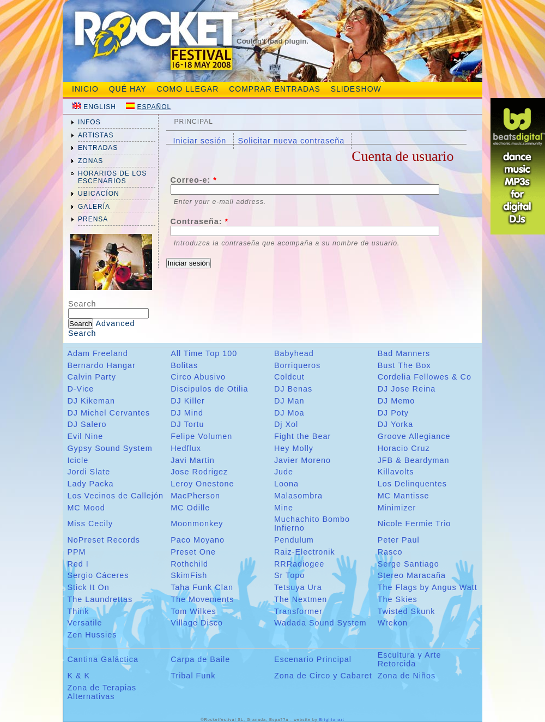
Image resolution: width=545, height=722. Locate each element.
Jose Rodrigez (199, 471)
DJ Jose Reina (407, 388)
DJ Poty (393, 412)
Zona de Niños (407, 675)
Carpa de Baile (200, 659)
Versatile (84, 622)
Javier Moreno (302, 460)
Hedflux (186, 448)
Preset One (193, 551)
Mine (283, 507)
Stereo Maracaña (412, 575)
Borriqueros (297, 365)
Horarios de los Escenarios (112, 177)
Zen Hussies (92, 634)
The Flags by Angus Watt (427, 587)
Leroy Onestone (202, 483)
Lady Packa (90, 483)
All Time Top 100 (204, 353)
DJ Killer (188, 400)
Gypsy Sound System (109, 448)
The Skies (397, 599)
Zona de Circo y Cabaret (323, 675)
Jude (283, 471)
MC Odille (190, 507)
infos (89, 122)
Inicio (85, 89)
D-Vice (80, 388)
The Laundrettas (99, 599)
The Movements (202, 599)
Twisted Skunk (406, 611)
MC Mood (86, 507)
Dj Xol (286, 424)
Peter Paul (399, 540)
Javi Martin (193, 460)
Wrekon (393, 622)
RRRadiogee (299, 563)
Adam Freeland (97, 353)
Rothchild (189, 563)
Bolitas (184, 365)
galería (94, 206)
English (99, 107)
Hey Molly (293, 448)
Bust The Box (404, 365)
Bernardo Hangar (101, 365)
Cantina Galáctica (102, 659)
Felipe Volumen (201, 436)
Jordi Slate (88, 471)
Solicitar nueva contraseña (291, 140)
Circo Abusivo (198, 376)
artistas (96, 135)
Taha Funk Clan (202, 587)
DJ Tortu (187, 424)
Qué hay (128, 89)
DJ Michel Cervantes (108, 412)
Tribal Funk (193, 675)
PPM (76, 551)
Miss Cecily (90, 523)
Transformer (298, 611)
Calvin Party (91, 376)
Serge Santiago (408, 563)
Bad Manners (404, 353)
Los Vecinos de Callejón (115, 495)
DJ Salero (86, 424)
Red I (77, 563)
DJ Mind (187, 412)
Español (154, 107)
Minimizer (397, 507)
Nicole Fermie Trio (414, 523)
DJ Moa (289, 412)
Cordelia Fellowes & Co (424, 376)
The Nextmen (300, 599)
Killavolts (396, 471)
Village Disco (197, 622)
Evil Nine (85, 436)
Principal (193, 121)
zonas (90, 161)
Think (78, 611)
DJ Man (289, 400)
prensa (93, 219)
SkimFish (189, 575)
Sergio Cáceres (98, 575)
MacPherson (195, 495)
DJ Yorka (396, 424)
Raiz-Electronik (304, 551)
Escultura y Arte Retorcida (409, 659)
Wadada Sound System (320, 622)
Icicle (77, 460)
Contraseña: (200, 221)
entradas (98, 148)
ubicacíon (98, 193)
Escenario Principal (313, 659)
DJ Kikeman (91, 400)
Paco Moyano (198, 540)
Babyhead (294, 353)
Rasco (390, 551)
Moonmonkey (197, 523)
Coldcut (289, 376)
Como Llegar (188, 89)
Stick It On (88, 587)
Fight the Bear (302, 436)
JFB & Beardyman (414, 460)
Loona (286, 483)
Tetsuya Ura (298, 587)
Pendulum (294, 540)
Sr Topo (289, 575)
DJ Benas (293, 388)
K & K (78, 675)
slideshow (356, 89)
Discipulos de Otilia (209, 388)
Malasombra (298, 495)
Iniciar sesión (199, 140)
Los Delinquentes (412, 483)
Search (82, 303)
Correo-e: (194, 180)
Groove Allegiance (414, 436)
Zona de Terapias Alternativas (101, 692)
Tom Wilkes (193, 611)
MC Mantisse (403, 495)
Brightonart (331, 719)
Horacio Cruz (404, 448)
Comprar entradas (274, 89)
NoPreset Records (103, 540)
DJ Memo (396, 400)
